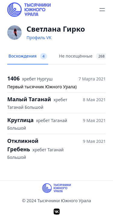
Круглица (20, 120)
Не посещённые (83, 56)
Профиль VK (39, 37)
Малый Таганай (29, 99)
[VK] (57, 212)
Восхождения (27, 56)
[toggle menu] (102, 9)
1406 (13, 78)
